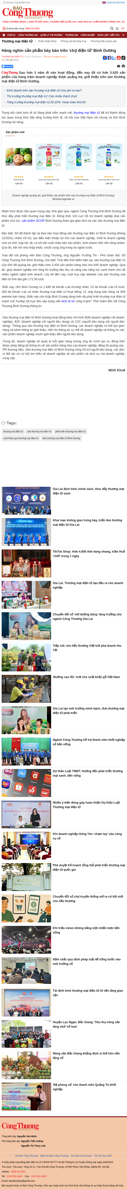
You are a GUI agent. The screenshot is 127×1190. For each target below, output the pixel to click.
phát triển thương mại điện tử (70, 431)
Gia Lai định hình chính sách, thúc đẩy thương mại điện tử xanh (88, 491)
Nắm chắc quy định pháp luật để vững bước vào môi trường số (87, 961)
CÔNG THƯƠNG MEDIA (14, 22)
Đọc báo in (84, 22)
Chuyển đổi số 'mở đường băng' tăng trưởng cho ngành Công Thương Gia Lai (87, 617)
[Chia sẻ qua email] (118, 66)
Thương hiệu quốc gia (63, 22)
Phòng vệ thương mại (73, 41)
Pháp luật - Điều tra (108, 35)
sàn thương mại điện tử (39, 431)
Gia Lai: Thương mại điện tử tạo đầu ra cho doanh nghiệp (88, 585)
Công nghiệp (88, 35)
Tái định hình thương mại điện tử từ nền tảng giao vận (88, 993)
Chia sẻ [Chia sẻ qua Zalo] (7, 66)
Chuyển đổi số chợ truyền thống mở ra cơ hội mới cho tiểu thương (88, 899)
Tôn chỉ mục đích (103, 1155)
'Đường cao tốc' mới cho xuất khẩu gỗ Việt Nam (86, 677)
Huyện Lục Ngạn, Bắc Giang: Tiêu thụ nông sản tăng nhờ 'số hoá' (86, 1024)
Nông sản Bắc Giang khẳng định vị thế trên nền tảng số (86, 1056)
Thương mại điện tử (17, 41)
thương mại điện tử (87, 112)
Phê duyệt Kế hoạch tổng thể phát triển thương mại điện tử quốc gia (89, 867)
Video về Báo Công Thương (54, 1155)
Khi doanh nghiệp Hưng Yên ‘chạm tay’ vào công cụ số (87, 836)
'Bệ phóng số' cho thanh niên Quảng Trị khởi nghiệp (84, 1087)
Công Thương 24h (28, 35)
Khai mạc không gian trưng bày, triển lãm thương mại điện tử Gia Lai (87, 522)
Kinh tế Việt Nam (38, 22)
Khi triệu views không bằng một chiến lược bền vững (86, 930)
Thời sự (11, 35)
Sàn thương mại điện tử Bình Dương (61, 438)
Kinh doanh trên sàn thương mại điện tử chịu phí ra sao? (44, 90)
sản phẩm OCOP (33, 220)
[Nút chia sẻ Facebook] (27, 66)
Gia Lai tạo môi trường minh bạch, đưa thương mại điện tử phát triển (88, 711)
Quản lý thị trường (51, 35)
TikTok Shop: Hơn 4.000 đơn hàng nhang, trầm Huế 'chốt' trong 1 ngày (89, 554)
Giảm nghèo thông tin (107, 22)
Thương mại (71, 35)
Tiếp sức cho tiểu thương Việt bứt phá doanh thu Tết (87, 648)
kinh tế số (68, 301)
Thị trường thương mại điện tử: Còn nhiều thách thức (42, 96)
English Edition (116, 2)
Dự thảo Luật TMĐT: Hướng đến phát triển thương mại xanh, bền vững (88, 773)
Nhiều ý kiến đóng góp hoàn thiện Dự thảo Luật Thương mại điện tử (86, 805)
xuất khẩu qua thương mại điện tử (20, 438)
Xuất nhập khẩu (47, 41)
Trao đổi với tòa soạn (81, 1155)
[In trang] (123, 66)
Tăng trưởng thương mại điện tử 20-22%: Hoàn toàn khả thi (46, 102)
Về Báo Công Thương (26, 1155)
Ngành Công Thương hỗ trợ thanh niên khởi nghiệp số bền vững (89, 742)
